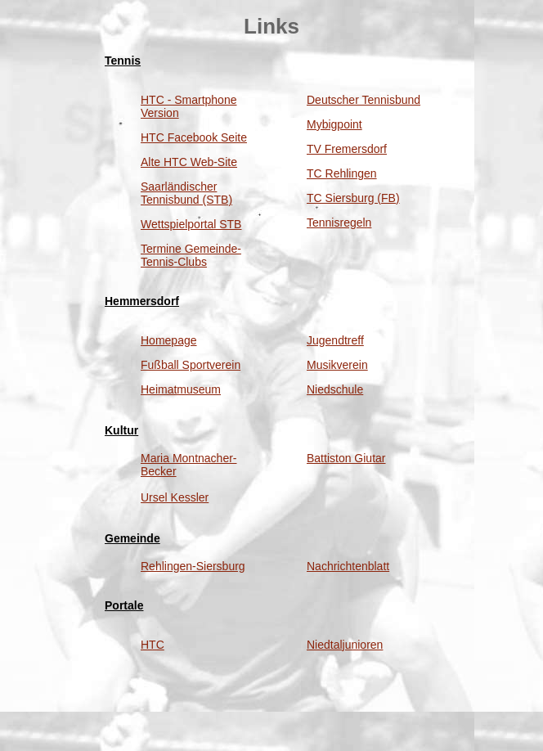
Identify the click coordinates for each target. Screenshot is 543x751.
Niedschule (335, 389)
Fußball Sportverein (190, 364)
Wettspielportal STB (191, 224)
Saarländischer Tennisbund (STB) (186, 193)
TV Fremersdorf (347, 148)
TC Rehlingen (342, 173)
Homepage (169, 340)
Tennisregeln (339, 222)
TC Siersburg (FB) (353, 198)
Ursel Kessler (175, 497)
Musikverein (337, 364)
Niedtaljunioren (345, 644)
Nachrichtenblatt (348, 566)
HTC (152, 644)
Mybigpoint (334, 124)
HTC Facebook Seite (194, 137)
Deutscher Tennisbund (363, 99)
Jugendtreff (335, 340)
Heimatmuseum (181, 389)
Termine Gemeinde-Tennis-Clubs (191, 255)
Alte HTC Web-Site (189, 162)
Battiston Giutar (346, 458)
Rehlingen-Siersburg (193, 566)
